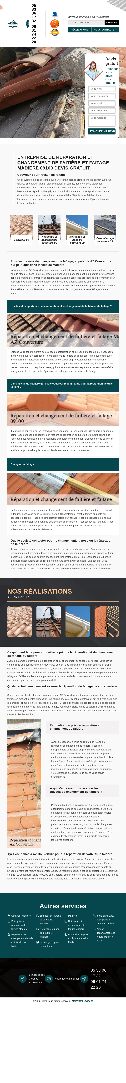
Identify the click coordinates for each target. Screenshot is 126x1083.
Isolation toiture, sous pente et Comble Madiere (105, 919)
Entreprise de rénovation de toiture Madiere (19, 925)
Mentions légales (82, 1001)
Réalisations (79, 29)
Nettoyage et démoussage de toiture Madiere (76, 925)
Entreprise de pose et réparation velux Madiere (78, 938)
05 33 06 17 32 (34, 13)
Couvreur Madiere (21, 915)
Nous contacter (105, 29)
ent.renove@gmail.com (67, 978)
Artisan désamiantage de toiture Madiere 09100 (106, 935)
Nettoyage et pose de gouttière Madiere (50, 933)
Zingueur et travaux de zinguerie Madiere (50, 919)
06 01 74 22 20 (34, 34)
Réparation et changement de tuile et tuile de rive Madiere (22, 940)
